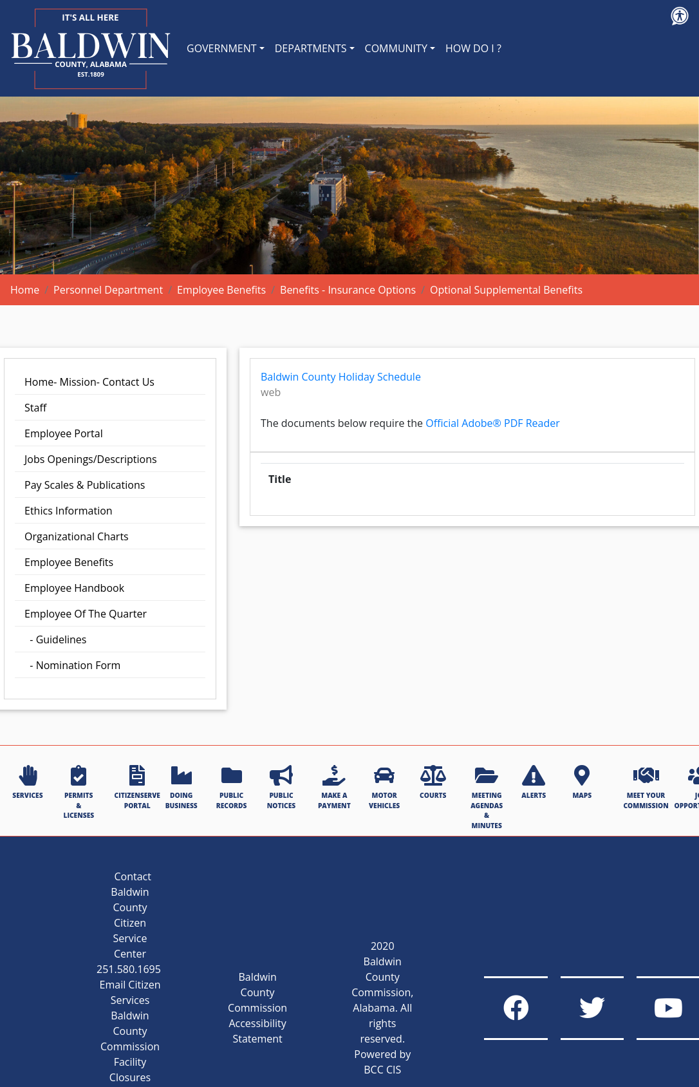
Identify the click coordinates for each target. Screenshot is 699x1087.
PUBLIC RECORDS (231, 787)
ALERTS (533, 782)
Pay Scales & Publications (84, 485)
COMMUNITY (396, 48)
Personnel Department (108, 290)
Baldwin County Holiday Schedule (341, 377)
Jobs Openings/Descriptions (90, 459)
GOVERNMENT (222, 48)
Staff (35, 408)
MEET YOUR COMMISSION (645, 787)
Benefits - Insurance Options (348, 290)
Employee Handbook (74, 588)
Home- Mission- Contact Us (89, 382)
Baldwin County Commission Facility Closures (130, 1046)
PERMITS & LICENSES (78, 792)
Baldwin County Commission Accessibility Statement (257, 1008)
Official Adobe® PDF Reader (492, 423)
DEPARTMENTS (311, 48)
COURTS (433, 782)
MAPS (582, 782)
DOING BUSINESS (181, 787)
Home (24, 290)
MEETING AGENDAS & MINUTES (487, 797)
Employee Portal (63, 433)
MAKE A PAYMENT (334, 787)
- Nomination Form (72, 665)
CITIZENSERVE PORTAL (137, 787)
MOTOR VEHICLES (384, 787)
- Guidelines (55, 639)
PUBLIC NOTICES (281, 787)
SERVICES (27, 782)
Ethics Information (68, 511)
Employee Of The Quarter (85, 614)
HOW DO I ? (473, 48)
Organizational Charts (76, 536)
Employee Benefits (221, 290)
